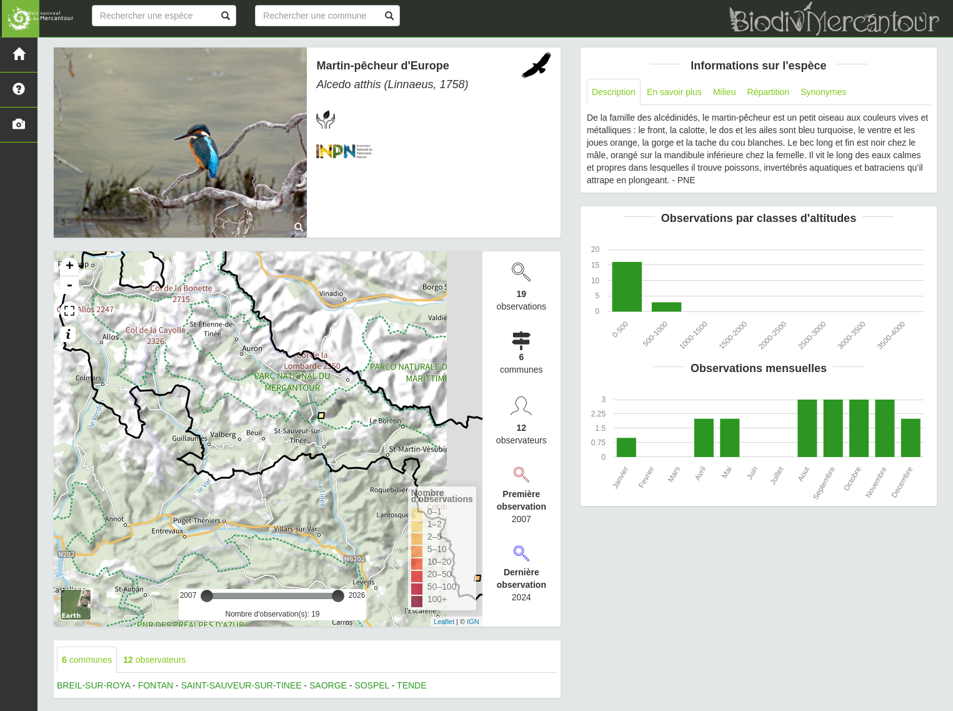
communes (87, 660)
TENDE (411, 685)
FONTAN (156, 685)
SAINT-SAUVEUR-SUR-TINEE (241, 685)
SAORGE (328, 685)
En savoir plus (674, 92)
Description (614, 92)
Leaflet (444, 621)
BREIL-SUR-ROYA (93, 685)
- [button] (69, 285)
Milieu (724, 92)
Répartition (768, 92)
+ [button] (70, 267)
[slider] (207, 596)
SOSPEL (371, 685)
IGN (473, 621)
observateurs (154, 660)
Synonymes (823, 92)
